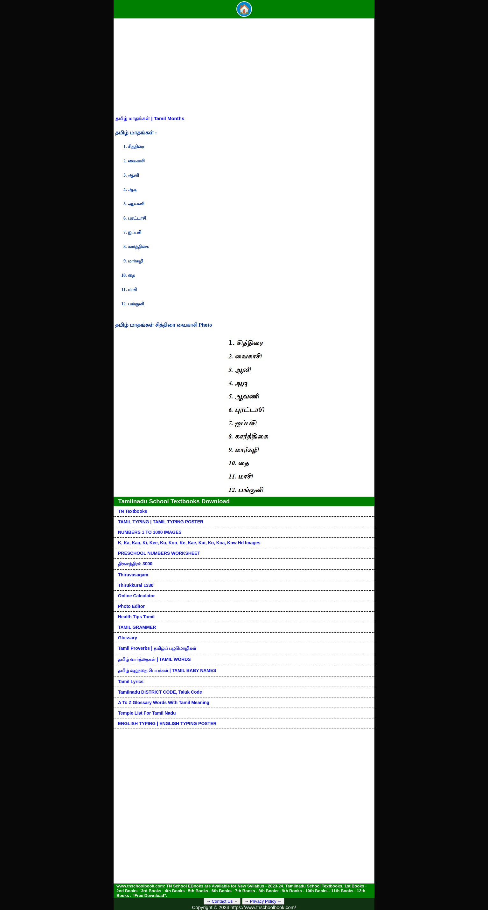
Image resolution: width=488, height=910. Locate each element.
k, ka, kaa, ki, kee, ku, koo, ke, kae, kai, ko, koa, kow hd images (189, 542)
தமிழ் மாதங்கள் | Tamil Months (149, 118)
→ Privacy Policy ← (263, 901)
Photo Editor (131, 606)
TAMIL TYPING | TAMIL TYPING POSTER (160, 521)
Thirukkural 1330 (135, 585)
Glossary (127, 637)
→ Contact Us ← (222, 901)
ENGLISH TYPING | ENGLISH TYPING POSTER (167, 723)
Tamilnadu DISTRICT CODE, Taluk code (160, 692)
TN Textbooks (132, 511)
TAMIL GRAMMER (137, 627)
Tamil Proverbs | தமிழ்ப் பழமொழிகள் (157, 648)
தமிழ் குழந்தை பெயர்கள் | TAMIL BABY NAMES (167, 670)
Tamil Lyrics (130, 681)
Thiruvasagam (133, 574)
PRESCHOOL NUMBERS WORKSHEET (159, 553)
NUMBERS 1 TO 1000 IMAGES (150, 532)
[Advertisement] (244, 68)
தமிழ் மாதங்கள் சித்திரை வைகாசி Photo (163, 325)
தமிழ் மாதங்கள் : (136, 133)
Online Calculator (136, 595)
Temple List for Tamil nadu (147, 713)
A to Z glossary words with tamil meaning (163, 702)
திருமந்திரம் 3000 (135, 563)
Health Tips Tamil (136, 616)
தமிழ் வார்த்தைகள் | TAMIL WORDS (154, 659)
